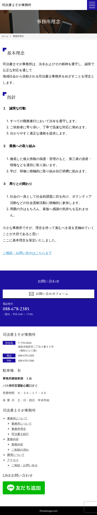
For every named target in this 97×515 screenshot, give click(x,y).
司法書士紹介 (20, 434)
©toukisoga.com (48, 510)
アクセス (13, 460)
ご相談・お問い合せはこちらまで (27, 253)
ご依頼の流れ (20, 450)
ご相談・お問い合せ (24, 465)
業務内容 (13, 439)
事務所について (17, 418)
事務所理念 (18, 36)
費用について (16, 455)
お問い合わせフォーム (48, 294)
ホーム (5, 36)
